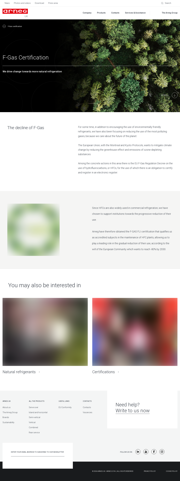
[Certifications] (134, 336)
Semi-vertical (34, 417)
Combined (33, 427)
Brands (6, 417)
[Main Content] (169, 95)
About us (7, 407)
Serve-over (33, 407)
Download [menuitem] (39, 3)
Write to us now (133, 411)
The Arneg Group (10, 412)
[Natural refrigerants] (45, 336)
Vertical (32, 422)
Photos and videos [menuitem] (22, 3)
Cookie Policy (171, 471)
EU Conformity (65, 407)
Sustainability (8, 422)
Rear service (34, 432)
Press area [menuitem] (53, 3)
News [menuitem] (7, 3)
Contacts (87, 407)
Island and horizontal (38, 412)
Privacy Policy (150, 471)
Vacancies (87, 412)
